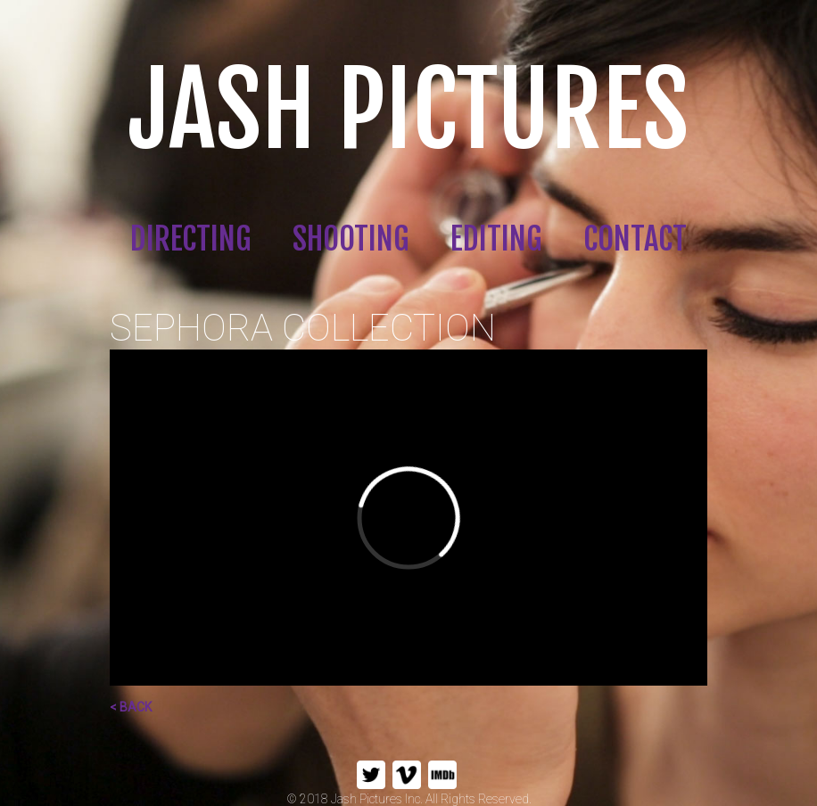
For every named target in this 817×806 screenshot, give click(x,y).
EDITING (495, 239)
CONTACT (635, 239)
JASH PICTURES (408, 110)
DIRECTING (190, 239)
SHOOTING (350, 239)
